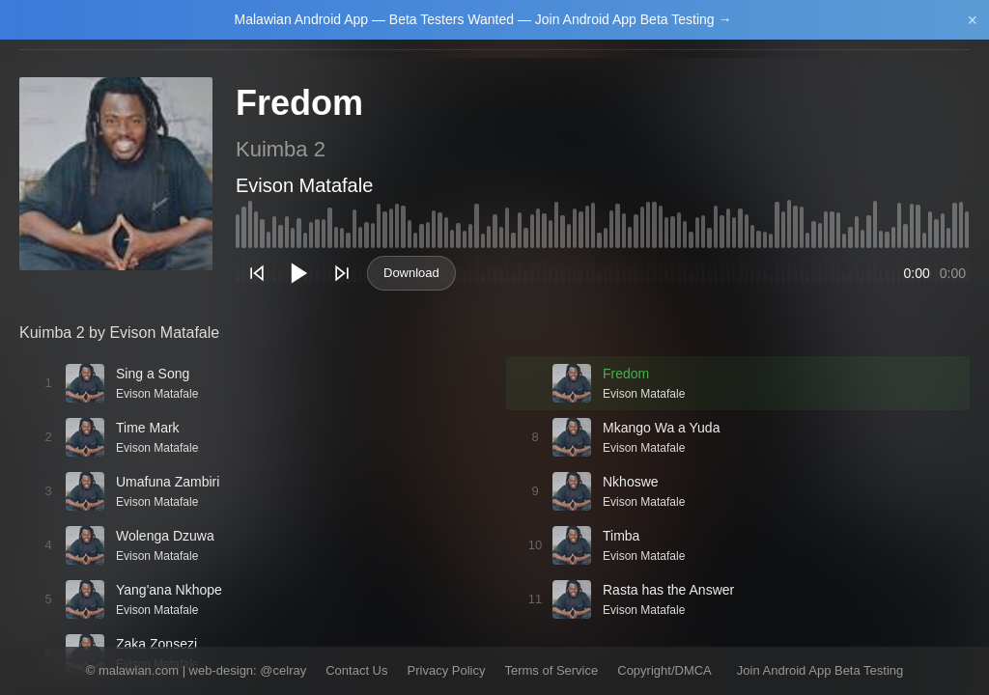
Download (411, 272)
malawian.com (139, 670)
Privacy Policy (447, 670)
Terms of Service (551, 670)
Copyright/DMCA (664, 670)
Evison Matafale (304, 185)
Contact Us (356, 670)
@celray (283, 670)
